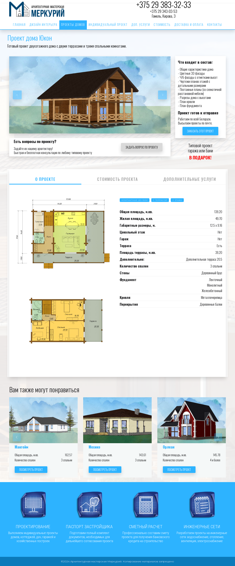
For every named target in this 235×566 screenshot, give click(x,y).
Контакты (214, 24)
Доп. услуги (140, 24)
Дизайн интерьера (43, 24)
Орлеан (168, 447)
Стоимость (162, 24)
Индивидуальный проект (108, 24)
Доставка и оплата (189, 24)
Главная (19, 24)
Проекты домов (73, 24)
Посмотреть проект (31, 469)
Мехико (94, 447)
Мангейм (21, 447)
